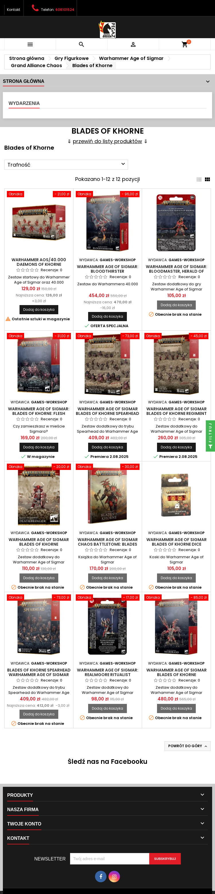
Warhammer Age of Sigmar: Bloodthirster (107, 269)
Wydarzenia (24, 103)
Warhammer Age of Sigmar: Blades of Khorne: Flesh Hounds (38, 413)
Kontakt (13, 9)
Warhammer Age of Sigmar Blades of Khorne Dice (176, 542)
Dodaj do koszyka (39, 309)
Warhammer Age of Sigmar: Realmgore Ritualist (107, 672)
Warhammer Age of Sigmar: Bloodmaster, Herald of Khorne (176, 271)
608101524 (64, 9)
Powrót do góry (188, 746)
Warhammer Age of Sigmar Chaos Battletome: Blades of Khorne (108, 544)
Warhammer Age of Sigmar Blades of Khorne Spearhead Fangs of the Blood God (107, 413)
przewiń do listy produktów (107, 141)
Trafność (67, 164)
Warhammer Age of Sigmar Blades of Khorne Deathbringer (39, 544)
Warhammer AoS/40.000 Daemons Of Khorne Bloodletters (38, 264)
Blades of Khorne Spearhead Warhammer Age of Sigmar (39, 672)
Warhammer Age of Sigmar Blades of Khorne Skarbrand (176, 674)
